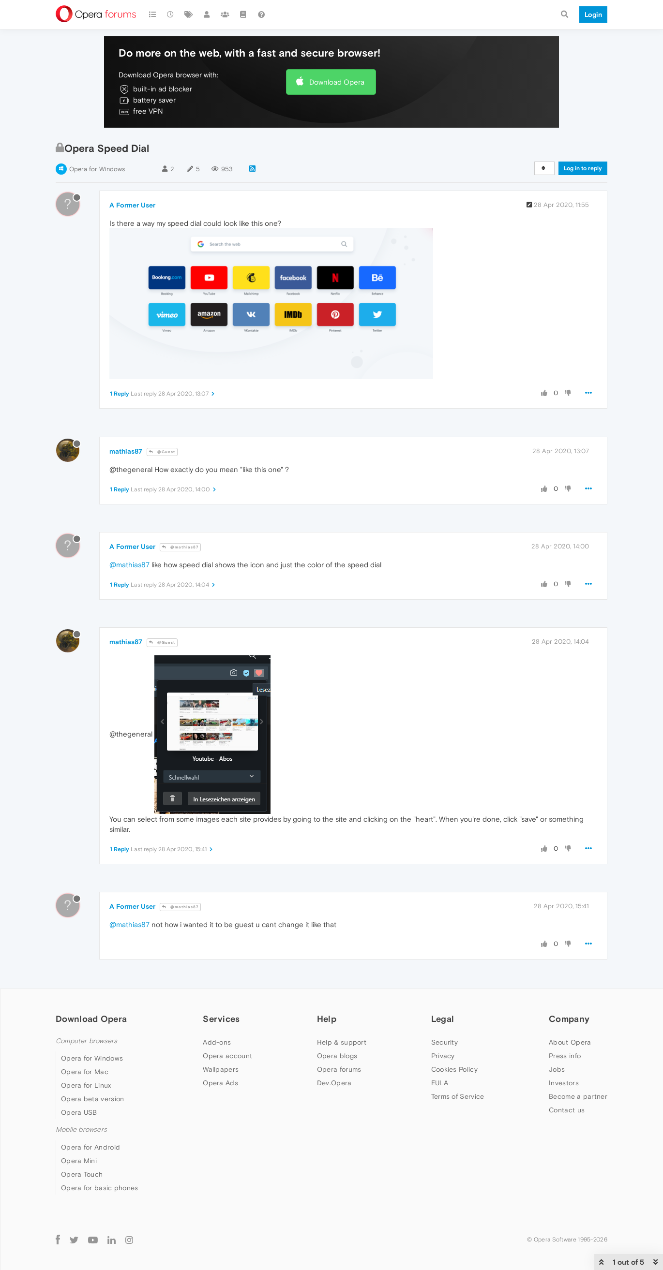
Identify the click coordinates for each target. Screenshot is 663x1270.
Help (326, 1019)
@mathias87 (180, 547)
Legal (442, 1019)
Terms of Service (457, 1096)
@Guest (162, 452)
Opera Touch (82, 1174)
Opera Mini (79, 1161)
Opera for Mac (84, 1072)
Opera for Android (90, 1147)
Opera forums (339, 1069)
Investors (564, 1083)
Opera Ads (220, 1083)
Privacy (443, 1056)
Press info (565, 1056)
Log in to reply (583, 168)
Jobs (557, 1069)
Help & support (341, 1042)
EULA (439, 1083)
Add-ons (217, 1042)
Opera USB (79, 1112)
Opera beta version (92, 1099)
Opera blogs (337, 1056)
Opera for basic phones (99, 1188)
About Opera (570, 1042)
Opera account (227, 1056)
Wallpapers (221, 1069)
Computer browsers (86, 1041)
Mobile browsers (81, 1129)
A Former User (132, 205)
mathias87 (125, 451)
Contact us (567, 1110)
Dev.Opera (334, 1083)
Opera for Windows (97, 169)
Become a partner (578, 1096)
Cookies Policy (454, 1069)
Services (221, 1019)
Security (444, 1042)
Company (569, 1019)
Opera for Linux (86, 1085)
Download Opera (336, 82)
